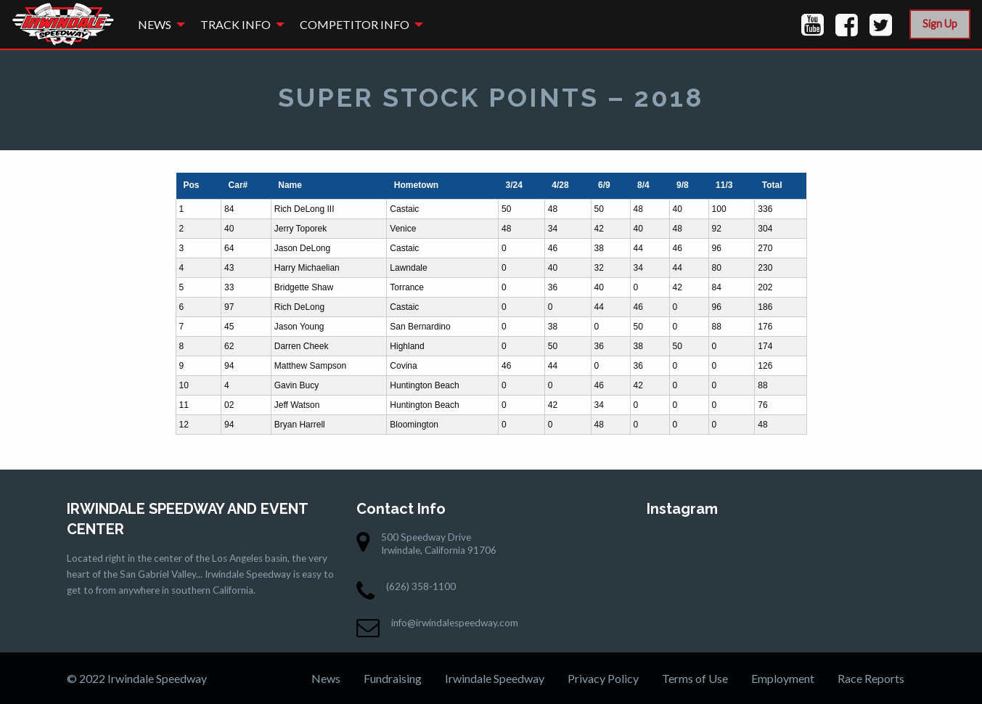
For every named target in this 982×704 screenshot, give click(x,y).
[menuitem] (157, 24)
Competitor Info (354, 24)
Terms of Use (695, 678)
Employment (782, 678)
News (154, 24)
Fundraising (393, 678)
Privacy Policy (603, 678)
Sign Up (939, 23)
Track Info (235, 24)
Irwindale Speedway (494, 678)
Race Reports (871, 678)
